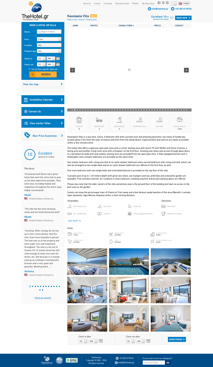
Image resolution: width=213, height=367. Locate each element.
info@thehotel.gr (160, 8)
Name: (27, 31)
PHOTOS (94, 25)
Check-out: (29, 64)
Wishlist (135, 3)
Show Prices (177, 339)
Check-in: (28, 58)
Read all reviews (43, 297)
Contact (97, 3)
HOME (75, 25)
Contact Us (43, 111)
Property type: (30, 51)
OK (168, 362)
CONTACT (179, 25)
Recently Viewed (122, 3)
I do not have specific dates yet (44, 69)
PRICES (157, 25)
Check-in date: (84, 337)
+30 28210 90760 (183, 8)
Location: (28, 45)
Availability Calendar (43, 99)
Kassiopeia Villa (78, 16)
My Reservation (148, 3)
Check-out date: (133, 337)
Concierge (108, 3)
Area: (26, 39)
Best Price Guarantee (43, 136)
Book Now (183, 18)
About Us (87, 3)
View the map (43, 84)
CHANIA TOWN (126, 25)
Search (46, 74)
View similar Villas (43, 123)
